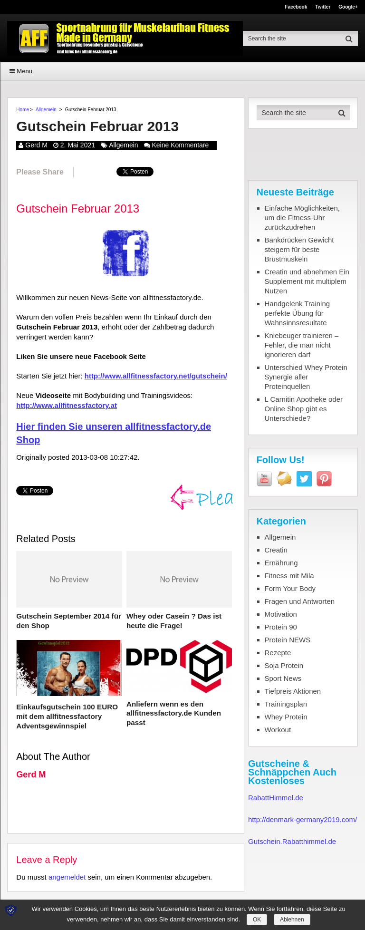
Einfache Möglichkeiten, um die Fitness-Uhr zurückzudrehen (302, 217)
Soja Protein (284, 665)
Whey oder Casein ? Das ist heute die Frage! (173, 621)
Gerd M (36, 145)
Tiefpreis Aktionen (293, 691)
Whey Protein (286, 717)
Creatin (276, 550)
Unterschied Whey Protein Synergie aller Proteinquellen (306, 376)
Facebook (296, 7)
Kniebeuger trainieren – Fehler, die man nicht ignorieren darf (302, 344)
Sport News (283, 678)
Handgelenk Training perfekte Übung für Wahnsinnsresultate (297, 313)
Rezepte (278, 653)
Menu (24, 71)
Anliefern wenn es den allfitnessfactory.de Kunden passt (173, 712)
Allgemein (46, 109)
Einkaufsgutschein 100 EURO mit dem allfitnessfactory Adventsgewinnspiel (66, 716)
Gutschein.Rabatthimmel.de (292, 841)
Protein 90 (281, 627)
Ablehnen (292, 919)
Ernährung (281, 563)
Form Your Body (290, 588)
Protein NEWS (288, 640)
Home (22, 109)
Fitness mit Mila (289, 576)
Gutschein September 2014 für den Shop (67, 621)
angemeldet (67, 876)
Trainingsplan (286, 704)
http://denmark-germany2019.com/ (302, 819)
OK (257, 919)
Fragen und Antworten (300, 601)
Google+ (347, 7)
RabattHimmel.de (275, 798)
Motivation (281, 614)
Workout (278, 730)
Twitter (322, 7)
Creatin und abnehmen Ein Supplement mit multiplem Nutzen (307, 281)
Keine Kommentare (180, 145)
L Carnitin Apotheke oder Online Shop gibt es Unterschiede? (304, 408)
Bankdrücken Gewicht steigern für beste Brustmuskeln (299, 249)
